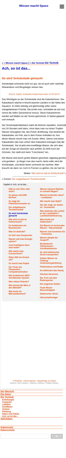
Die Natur (6, 394)
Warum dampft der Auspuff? (49, 239)
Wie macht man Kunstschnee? (16, 252)
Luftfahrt (6, 404)
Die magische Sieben (50, 284)
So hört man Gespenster (20, 235)
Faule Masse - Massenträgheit (47, 289)
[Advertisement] (33, 338)
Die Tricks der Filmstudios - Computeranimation (18, 269)
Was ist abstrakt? (17, 231)
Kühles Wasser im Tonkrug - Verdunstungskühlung (50, 260)
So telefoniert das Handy (52, 270)
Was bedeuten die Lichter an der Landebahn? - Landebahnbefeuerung (52, 213)
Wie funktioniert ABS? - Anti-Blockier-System (20, 276)
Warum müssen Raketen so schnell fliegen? (51, 190)
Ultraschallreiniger (49, 297)
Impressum (7, 427)
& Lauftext (52, 381)
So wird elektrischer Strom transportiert (49, 253)
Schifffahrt (7, 407)
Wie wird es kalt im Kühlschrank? (48, 173)
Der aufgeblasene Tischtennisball (28, 179)
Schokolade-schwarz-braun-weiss (35, 94)
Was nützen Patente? (19, 281)
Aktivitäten (7, 419)
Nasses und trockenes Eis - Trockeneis (52, 232)
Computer (7, 402)
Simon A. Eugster (15, 94)
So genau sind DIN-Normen (18, 196)
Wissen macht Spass (33, 5)
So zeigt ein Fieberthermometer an (19, 202)
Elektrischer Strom (49, 294)
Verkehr (6, 409)
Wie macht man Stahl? (51, 201)
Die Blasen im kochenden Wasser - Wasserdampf (52, 226)
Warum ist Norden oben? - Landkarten (52, 196)
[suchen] (24, 436)
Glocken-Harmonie (49, 274)
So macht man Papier (19, 263)
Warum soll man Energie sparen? (20, 240)
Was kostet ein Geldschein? (47, 220)
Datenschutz (8, 430)
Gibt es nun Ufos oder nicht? (19, 190)
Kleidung (6, 411)
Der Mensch (7, 391)
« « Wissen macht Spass (15, 63)
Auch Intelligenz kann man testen (19, 246)
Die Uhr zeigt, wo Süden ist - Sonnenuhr (51, 206)
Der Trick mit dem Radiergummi (48, 279)
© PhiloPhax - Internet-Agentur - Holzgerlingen (30, 381)
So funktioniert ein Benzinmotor (17, 226)
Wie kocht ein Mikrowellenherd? (17, 292)
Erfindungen (8, 400)
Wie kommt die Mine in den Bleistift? (19, 286)
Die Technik (7, 397)
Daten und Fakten (10, 414)
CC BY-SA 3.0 (54, 94)
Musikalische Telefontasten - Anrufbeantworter (48, 246)
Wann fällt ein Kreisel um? (19, 258)
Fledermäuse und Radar (51, 267)
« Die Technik (37, 63)
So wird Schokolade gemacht (22, 78)
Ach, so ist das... (10, 416)
